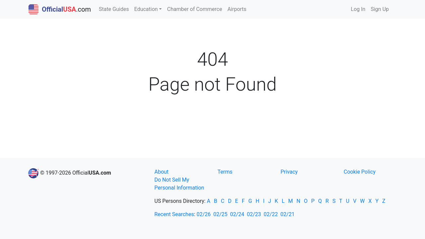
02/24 (237, 214)
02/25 (220, 214)
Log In (358, 9)
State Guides (114, 9)
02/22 (271, 214)
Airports (236, 9)
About (161, 172)
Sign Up (380, 9)
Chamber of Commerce (194, 9)
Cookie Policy (360, 172)
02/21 (288, 214)
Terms (224, 172)
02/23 (254, 214)
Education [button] (146, 9)
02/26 (204, 214)
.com (60, 9)
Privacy (289, 172)
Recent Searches (174, 214)
